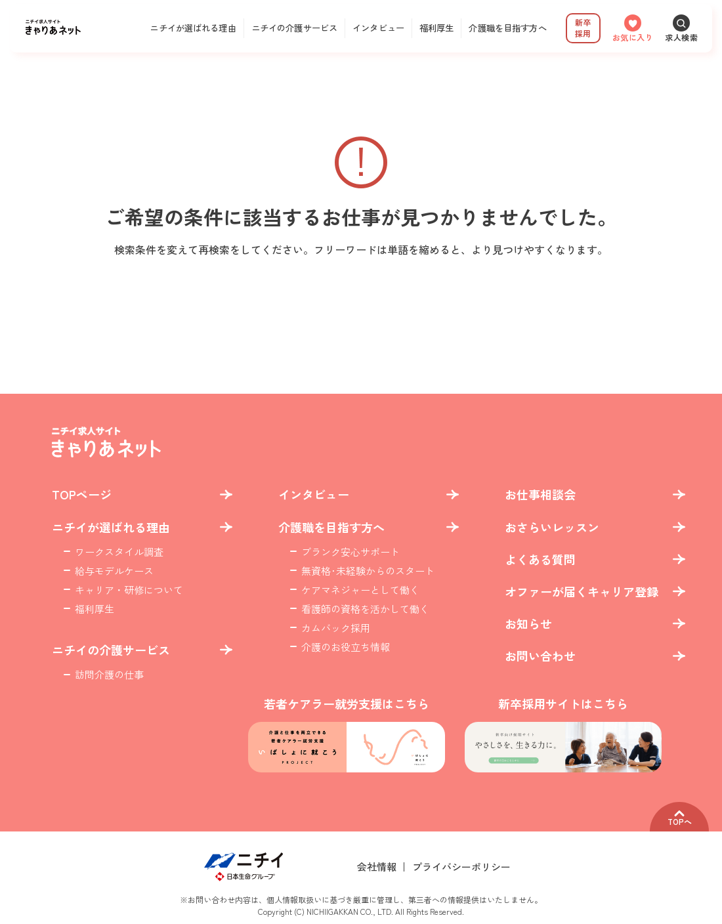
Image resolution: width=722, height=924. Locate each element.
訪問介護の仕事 (109, 674)
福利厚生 (436, 28)
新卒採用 (583, 27)
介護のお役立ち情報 (345, 647)
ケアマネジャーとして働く (360, 590)
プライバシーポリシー (461, 866)
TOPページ (82, 494)
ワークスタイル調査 (119, 551)
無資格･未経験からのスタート (368, 571)
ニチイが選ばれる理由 (193, 28)
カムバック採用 (335, 628)
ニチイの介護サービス (294, 28)
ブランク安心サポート (350, 551)
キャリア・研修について (129, 590)
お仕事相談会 (540, 494)
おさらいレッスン (552, 527)
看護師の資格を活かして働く (365, 609)
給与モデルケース (114, 571)
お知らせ (528, 624)
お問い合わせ (540, 656)
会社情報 (376, 866)
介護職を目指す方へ (507, 28)
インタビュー (378, 28)
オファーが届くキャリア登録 (581, 591)
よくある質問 (540, 559)
